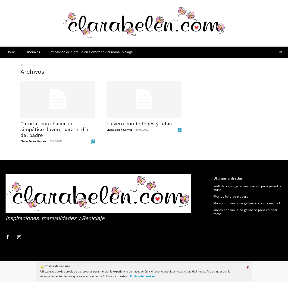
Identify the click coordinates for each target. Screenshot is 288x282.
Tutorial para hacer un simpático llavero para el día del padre (54, 129)
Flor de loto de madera (230, 196)
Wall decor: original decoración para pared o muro (247, 188)
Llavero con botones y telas (139, 124)
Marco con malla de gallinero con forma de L (247, 203)
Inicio (23, 65)
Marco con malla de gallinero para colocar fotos (245, 212)
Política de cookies (142, 276)
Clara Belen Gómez (33, 141)
